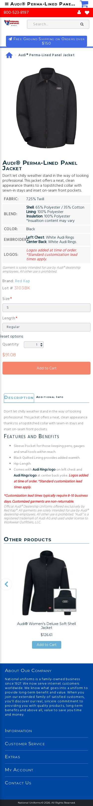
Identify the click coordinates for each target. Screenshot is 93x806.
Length (8, 318)
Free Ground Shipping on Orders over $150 (49, 41)
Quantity (10, 344)
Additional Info (50, 397)
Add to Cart (46, 368)
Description (19, 397)
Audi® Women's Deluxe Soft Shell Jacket (46, 626)
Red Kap (22, 281)
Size (6, 299)
